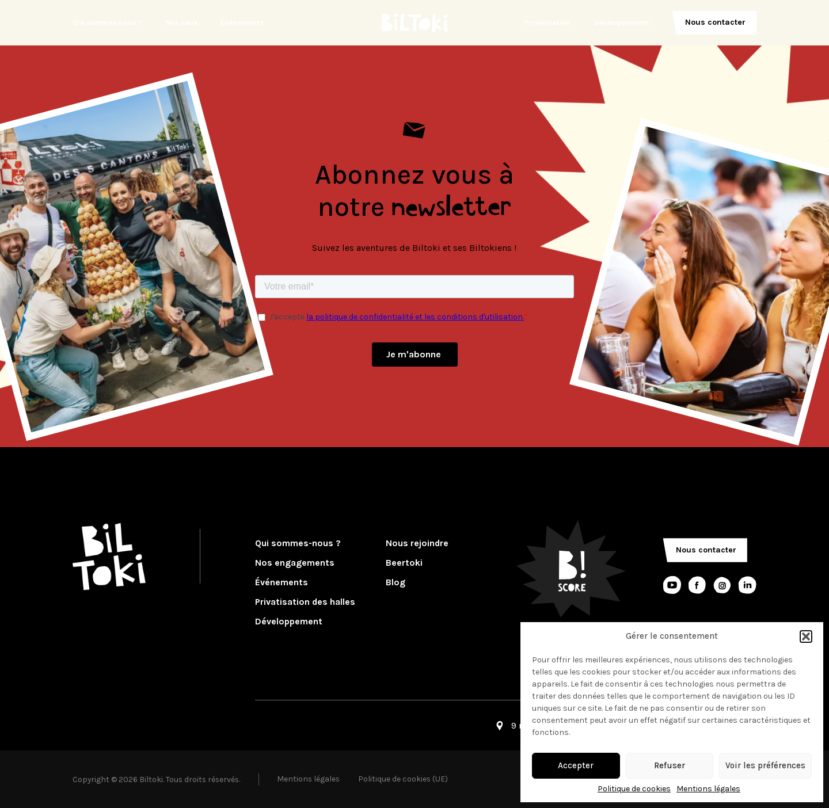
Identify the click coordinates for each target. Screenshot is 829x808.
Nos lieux (181, 22)
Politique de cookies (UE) (403, 779)
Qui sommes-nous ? (298, 543)
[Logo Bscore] (571, 568)
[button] (806, 636)
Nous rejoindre (417, 543)
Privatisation (547, 22)
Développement (621, 22)
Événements (242, 22)
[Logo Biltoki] (414, 23)
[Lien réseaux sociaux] (672, 585)
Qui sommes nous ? (107, 22)
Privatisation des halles (305, 602)
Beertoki (404, 563)
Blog (395, 582)
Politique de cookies (634, 789)
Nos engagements (294, 563)
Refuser (669, 765)
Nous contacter (715, 22)
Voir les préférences (765, 765)
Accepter (576, 765)
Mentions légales (708, 789)
